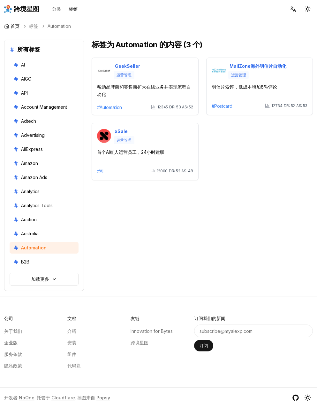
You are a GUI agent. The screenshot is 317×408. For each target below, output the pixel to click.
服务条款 (13, 354)
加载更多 (44, 279)
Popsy (103, 397)
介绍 (71, 331)
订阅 (203, 345)
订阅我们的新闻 (209, 318)
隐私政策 (13, 365)
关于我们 (13, 331)
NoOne (26, 397)
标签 (73, 9)
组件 (71, 354)
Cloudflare (63, 397)
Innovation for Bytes (152, 331)
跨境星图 (139, 342)
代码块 (74, 365)
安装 (71, 342)
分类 (56, 9)
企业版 (11, 342)
